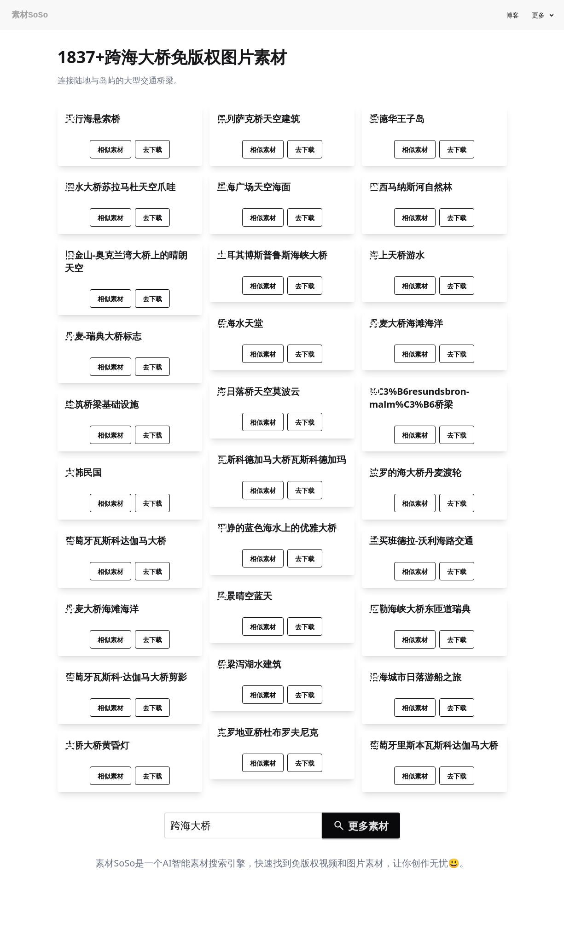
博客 (512, 15)
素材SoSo (30, 15)
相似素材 (110, 149)
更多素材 (360, 825)
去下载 (152, 149)
